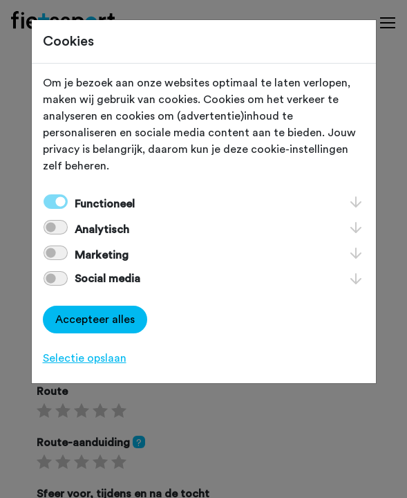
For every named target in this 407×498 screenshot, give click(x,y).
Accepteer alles (95, 319)
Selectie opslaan (84, 358)
